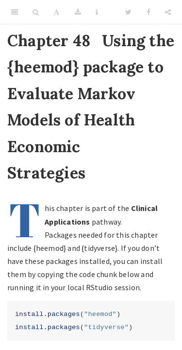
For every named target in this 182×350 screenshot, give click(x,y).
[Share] (168, 12)
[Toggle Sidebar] (14, 12)
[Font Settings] (56, 12)
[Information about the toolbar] (96, 12)
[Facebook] (148, 12)
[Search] (35, 12)
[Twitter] (128, 12)
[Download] (77, 12)
